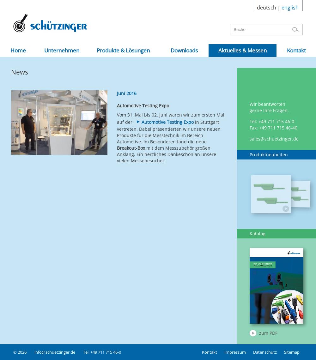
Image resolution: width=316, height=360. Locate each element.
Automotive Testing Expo (168, 122)
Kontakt (209, 352)
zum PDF (268, 333)
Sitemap (292, 352)
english (290, 7)
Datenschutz (265, 352)
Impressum (235, 352)
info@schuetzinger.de (54, 352)
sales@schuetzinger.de (274, 139)
